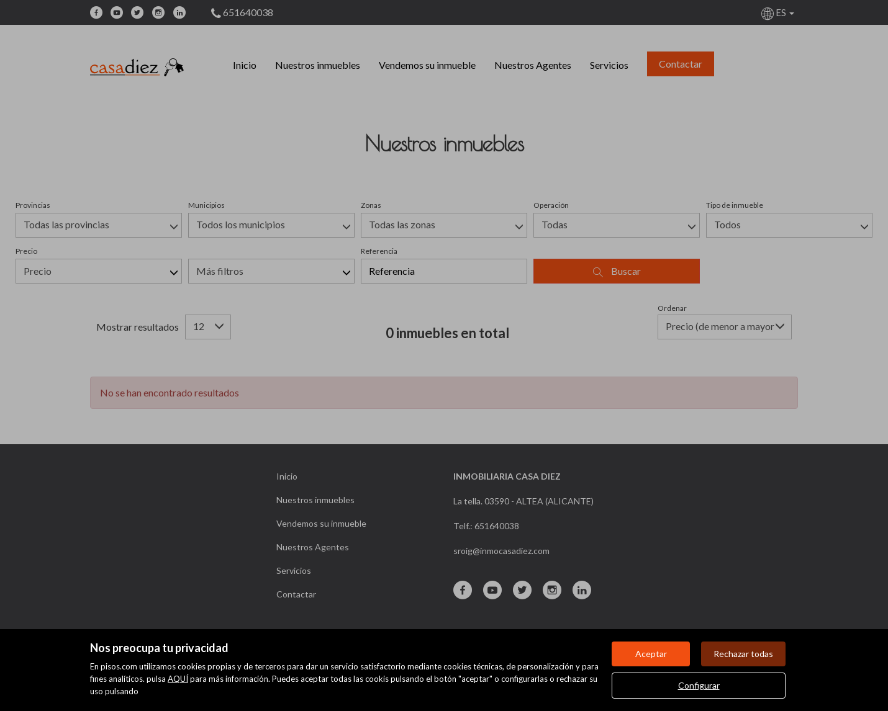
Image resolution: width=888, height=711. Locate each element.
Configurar (699, 685)
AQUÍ (178, 679)
